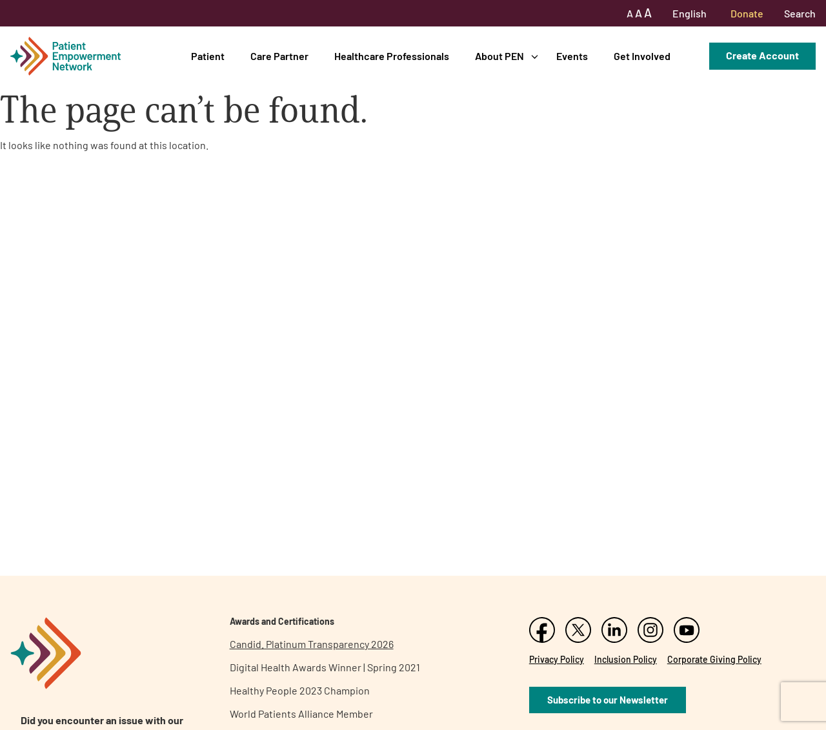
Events (572, 56)
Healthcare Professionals (391, 56)
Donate (746, 13)
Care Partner (279, 56)
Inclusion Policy (625, 659)
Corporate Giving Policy (714, 659)
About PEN (499, 56)
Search (800, 13)
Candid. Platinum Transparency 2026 (312, 644)
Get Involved (642, 56)
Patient (208, 56)
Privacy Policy (556, 659)
